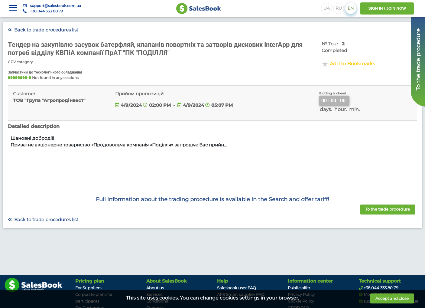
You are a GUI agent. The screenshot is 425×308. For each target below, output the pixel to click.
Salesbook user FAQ (236, 287)
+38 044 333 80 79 (46, 11)
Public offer (299, 287)
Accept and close (392, 298)
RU (339, 8)
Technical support (380, 281)
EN (351, 8)
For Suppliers (88, 287)
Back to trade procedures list (43, 30)
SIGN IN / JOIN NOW (387, 8)
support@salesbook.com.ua (55, 5)
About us (155, 287)
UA (326, 8)
